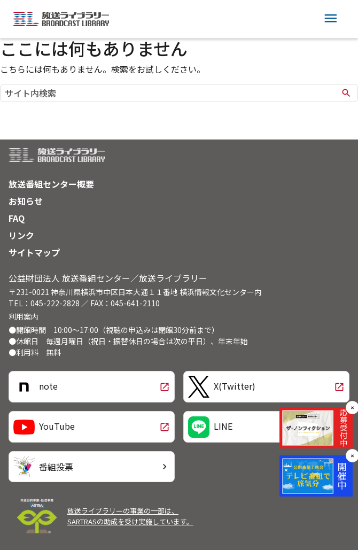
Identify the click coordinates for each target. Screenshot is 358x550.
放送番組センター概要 (51, 183)
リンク (21, 235)
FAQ (17, 218)
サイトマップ (34, 252)
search (346, 93)
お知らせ (26, 201)
